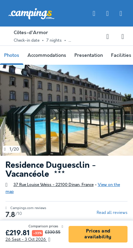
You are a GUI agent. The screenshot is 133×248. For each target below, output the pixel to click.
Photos (11, 55)
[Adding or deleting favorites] (107, 36)
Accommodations (46, 55)
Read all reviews (112, 212)
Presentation (88, 55)
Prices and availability (97, 234)
